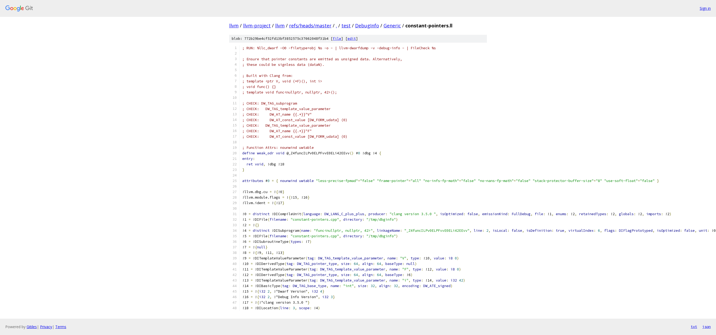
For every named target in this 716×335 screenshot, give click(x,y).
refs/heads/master (310, 25)
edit (351, 38)
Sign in (705, 8)
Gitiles (32, 326)
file (337, 38)
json (706, 326)
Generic (392, 25)
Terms (60, 326)
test (346, 25)
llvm (234, 25)
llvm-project (257, 25)
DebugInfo (367, 25)
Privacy (46, 326)
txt (694, 326)
